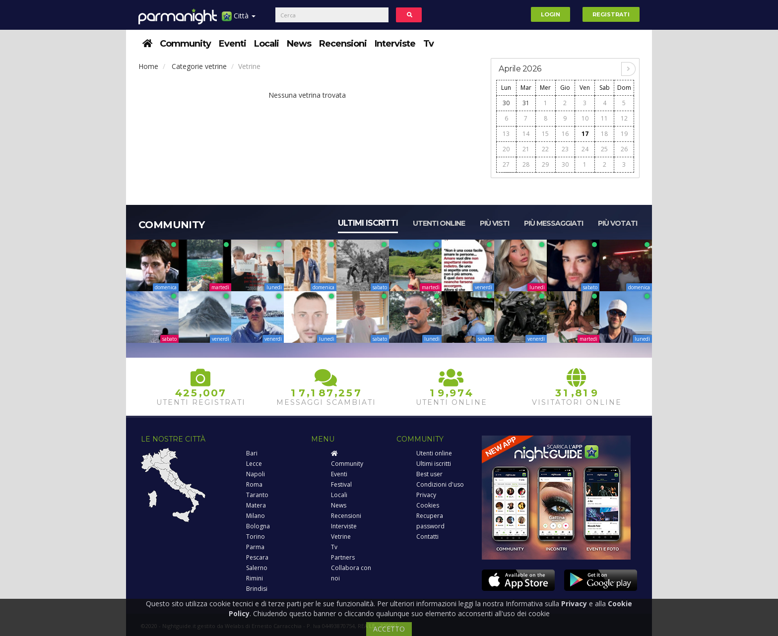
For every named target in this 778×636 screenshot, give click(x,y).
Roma (254, 484)
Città (239, 19)
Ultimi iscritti (368, 223)
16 (565, 133)
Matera (256, 505)
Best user (429, 474)
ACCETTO (389, 629)
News (299, 43)
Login (550, 14)
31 (525, 103)
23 (565, 149)
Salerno (256, 568)
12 (624, 118)
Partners (343, 557)
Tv (428, 43)
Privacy (426, 495)
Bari (252, 453)
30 (506, 103)
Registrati (611, 14)
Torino (255, 536)
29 (545, 164)
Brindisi (256, 588)
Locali (266, 43)
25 (604, 149)
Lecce (254, 463)
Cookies (427, 505)
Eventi (232, 43)
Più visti (494, 223)
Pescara (257, 557)
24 (585, 149)
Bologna (258, 526)
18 (604, 133)
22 (545, 149)
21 (525, 149)
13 (506, 133)
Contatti (427, 536)
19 (624, 133)
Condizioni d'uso (440, 484)
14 (525, 133)
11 (604, 118)
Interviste (395, 43)
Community (185, 43)
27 (506, 164)
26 (624, 149)
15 (545, 133)
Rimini (254, 578)
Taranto (257, 495)
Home (148, 66)
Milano (255, 515)
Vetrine (341, 536)
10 (585, 118)
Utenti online (439, 223)
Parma (255, 547)
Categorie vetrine (199, 66)
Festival (341, 484)
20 (506, 149)
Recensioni (343, 43)
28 (525, 164)
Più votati (617, 223)
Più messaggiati (553, 223)
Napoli (255, 474)
